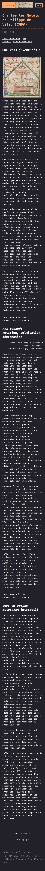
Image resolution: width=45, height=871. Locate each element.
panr (4, 862)
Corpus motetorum (22, 42)
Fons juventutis (11, 39)
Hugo (37, 856)
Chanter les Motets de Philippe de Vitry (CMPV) (20, 20)
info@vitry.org (22, 852)
